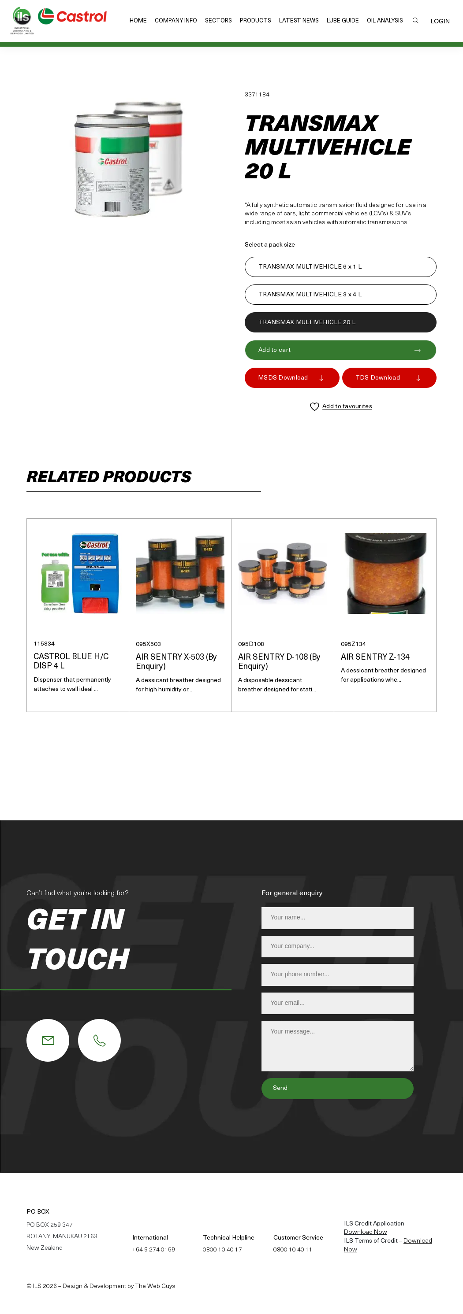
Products (255, 21)
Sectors (218, 21)
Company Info (176, 21)
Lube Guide (343, 21)
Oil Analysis (385, 21)
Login (440, 21)
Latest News (299, 21)
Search (415, 20)
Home (138, 21)
